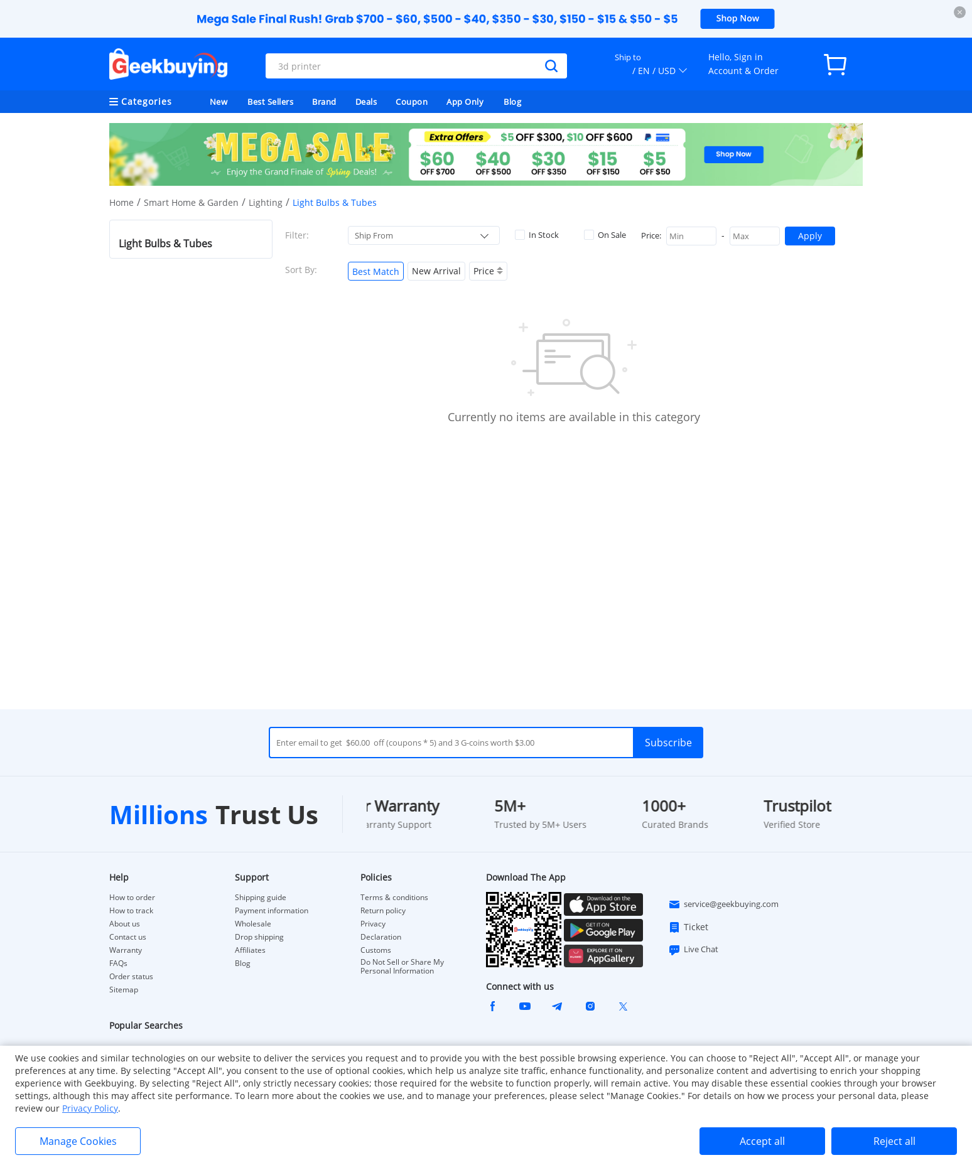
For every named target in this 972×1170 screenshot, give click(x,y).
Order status (131, 976)
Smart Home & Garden (191, 202)
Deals (366, 101)
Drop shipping (259, 937)
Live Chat (693, 949)
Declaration (380, 937)
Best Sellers (270, 101)
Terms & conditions (394, 897)
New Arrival (436, 271)
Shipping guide (260, 897)
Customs (375, 950)
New (219, 101)
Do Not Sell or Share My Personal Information (402, 966)
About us (124, 924)
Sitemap (123, 989)
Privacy (373, 924)
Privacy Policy (90, 1108)
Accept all (762, 1141)
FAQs (118, 963)
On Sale (605, 234)
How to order (132, 897)
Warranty (125, 950)
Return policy (383, 910)
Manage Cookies (78, 1141)
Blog (512, 101)
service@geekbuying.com (723, 904)
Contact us (127, 937)
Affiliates (250, 950)
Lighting (266, 202)
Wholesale (253, 924)
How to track (131, 910)
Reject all (894, 1141)
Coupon (412, 101)
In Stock (537, 234)
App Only (464, 101)
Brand (324, 101)
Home (121, 202)
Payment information (271, 910)
